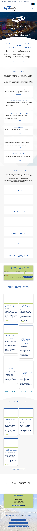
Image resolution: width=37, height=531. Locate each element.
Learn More (18, 120)
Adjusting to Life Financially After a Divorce (11, 323)
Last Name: (26, 271)
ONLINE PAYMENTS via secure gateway (18, 487)
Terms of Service (14, 483)
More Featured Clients (18, 437)
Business (21, 357)
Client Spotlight (7, 300)
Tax (5, 348)
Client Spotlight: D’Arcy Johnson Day (26, 395)
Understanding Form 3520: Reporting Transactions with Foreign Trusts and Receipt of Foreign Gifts (26, 329)
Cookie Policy (20, 483)
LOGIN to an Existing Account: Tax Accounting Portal (18, 493)
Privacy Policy (25, 483)
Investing (24, 357)
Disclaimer (29, 483)
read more (7, 312)
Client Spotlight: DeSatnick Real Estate (11, 417)
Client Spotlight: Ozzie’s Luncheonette (11, 298)
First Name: (18, 271)
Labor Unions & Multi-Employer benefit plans (18, 255)
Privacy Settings (8, 483)
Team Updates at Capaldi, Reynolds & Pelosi (26, 300)
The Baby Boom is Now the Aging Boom (26, 355)
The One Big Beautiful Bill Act (10, 346)
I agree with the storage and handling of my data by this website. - (17, 277)
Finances (6, 326)
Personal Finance (9, 326)
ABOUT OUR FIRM (18, 62)
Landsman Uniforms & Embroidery (10, 395)
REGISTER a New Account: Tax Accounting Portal (18, 490)
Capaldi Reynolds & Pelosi (24, 303)
